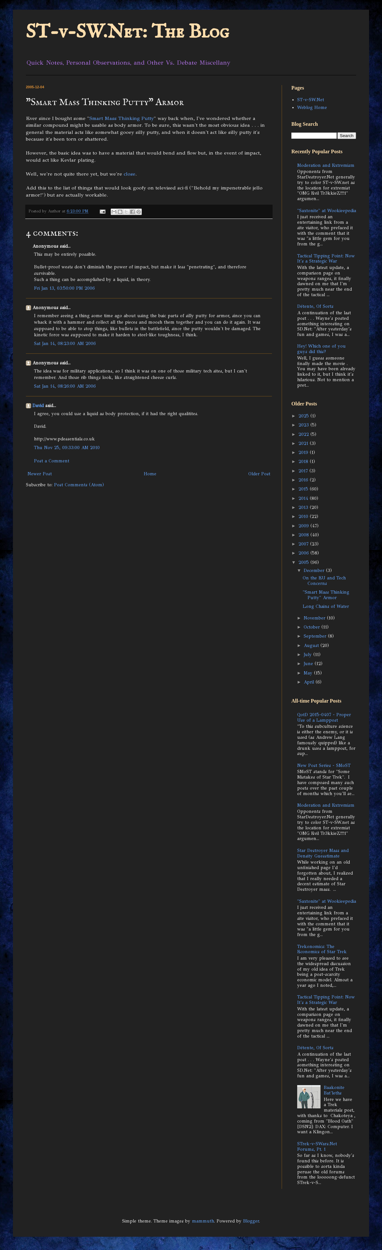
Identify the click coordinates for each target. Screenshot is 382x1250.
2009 (304, 526)
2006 (304, 553)
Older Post (259, 474)
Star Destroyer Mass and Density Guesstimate (323, 853)
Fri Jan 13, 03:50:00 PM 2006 (64, 288)
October (312, 627)
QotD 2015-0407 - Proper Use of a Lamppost (324, 717)
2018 (304, 461)
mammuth (203, 1221)
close (129, 174)
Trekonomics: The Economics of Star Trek (322, 949)
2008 (304, 535)
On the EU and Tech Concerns (324, 580)
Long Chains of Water (326, 606)
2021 (304, 443)
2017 (303, 471)
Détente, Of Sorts (315, 306)
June (309, 663)
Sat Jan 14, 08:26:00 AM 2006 (65, 386)
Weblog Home (312, 107)
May (309, 673)
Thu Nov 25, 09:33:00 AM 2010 (67, 447)
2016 (304, 480)
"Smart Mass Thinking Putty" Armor (326, 594)
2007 (304, 544)
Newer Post (40, 474)
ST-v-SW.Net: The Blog (127, 32)
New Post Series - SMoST (324, 765)
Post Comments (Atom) (79, 485)
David (38, 405)
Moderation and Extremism (325, 165)
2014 (304, 498)
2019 (304, 452)
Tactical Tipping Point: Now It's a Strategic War (326, 258)
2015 (304, 489)
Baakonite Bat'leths (334, 1090)
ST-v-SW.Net (310, 99)
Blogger (251, 1221)
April (310, 682)
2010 (304, 516)
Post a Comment (51, 461)
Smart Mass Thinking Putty (121, 118)
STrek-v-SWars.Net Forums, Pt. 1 (317, 1146)
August (312, 645)
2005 (304, 562)
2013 (304, 507)
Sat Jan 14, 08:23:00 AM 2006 (65, 343)
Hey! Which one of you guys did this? (321, 348)
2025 (304, 416)
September (316, 636)
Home (150, 474)
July (308, 654)
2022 (304, 434)
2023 (304, 425)
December (315, 570)
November (315, 618)
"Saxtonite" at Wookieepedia (326, 210)
